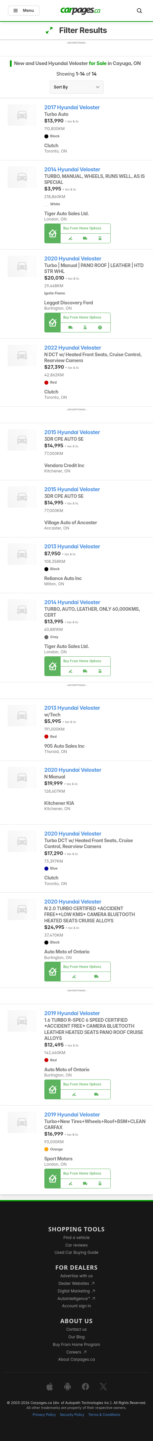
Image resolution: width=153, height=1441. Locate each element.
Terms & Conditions (104, 1415)
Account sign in (76, 1305)
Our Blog (76, 1336)
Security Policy (72, 1415)
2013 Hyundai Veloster (72, 546)
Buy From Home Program (76, 1344)
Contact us (76, 1329)
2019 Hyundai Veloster (72, 1013)
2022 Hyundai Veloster (72, 348)
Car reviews (76, 1245)
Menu (24, 10)
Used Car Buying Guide (77, 1252)
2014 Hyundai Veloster (72, 169)
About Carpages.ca (76, 1359)
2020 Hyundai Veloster (72, 259)
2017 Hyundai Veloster (72, 107)
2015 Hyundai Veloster (72, 432)
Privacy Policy (44, 1415)
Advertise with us (76, 1275)
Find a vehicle (77, 1237)
